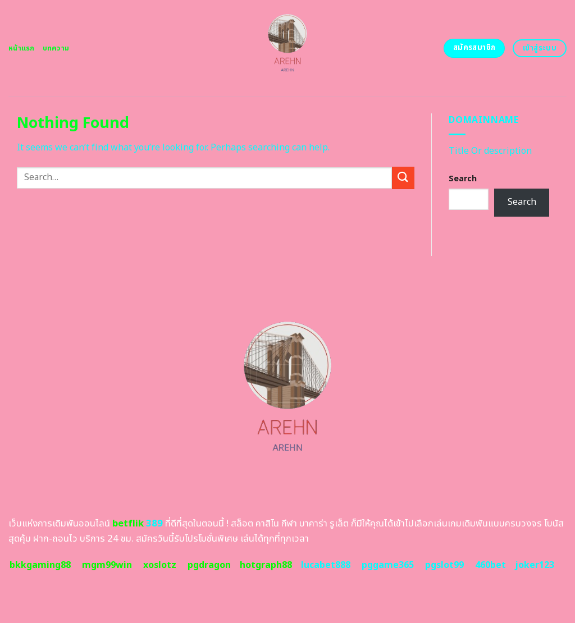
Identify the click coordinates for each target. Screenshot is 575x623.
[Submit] (403, 178)
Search (463, 179)
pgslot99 (444, 565)
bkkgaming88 (40, 565)
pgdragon (209, 565)
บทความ (56, 48)
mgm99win (107, 565)
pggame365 (388, 565)
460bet (490, 565)
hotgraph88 (266, 565)
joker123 (534, 565)
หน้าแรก (21, 48)
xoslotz (159, 565)
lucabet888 (325, 565)
